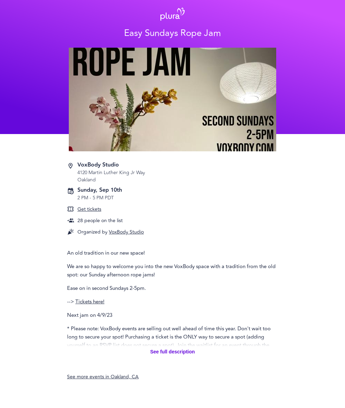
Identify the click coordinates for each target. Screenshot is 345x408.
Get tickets (89, 209)
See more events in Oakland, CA (103, 376)
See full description (172, 351)
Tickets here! (89, 302)
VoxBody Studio (126, 232)
